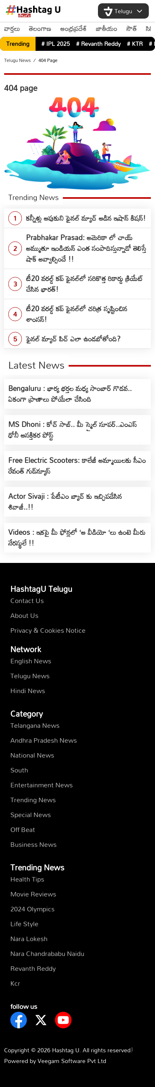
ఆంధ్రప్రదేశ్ (73, 28)
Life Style (24, 923)
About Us (24, 615)
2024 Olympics (32, 908)
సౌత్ (131, 28)
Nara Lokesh (29, 938)
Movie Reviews (33, 894)
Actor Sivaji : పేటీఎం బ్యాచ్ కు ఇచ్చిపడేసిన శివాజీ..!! (65, 501)
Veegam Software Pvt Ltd (72, 1061)
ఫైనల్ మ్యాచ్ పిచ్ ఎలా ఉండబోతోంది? (73, 339)
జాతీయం (106, 28)
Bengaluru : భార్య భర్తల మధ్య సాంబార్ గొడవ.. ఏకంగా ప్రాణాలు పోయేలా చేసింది (70, 393)
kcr (15, 983)
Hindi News (27, 690)
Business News (33, 844)
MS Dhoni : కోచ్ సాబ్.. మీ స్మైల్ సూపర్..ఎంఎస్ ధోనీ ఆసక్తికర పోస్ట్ (72, 429)
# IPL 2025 (55, 43)
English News (30, 661)
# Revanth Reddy (98, 43)
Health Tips (27, 879)
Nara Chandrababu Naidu (47, 953)
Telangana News (35, 725)
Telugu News (17, 60)
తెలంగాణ (40, 28)
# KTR (135, 43)
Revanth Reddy (33, 968)
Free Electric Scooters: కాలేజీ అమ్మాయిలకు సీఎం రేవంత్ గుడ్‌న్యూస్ (77, 465)
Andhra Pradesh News (43, 740)
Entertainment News (41, 784)
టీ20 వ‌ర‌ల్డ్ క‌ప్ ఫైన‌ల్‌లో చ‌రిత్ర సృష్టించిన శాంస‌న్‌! (76, 314)
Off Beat (22, 829)
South (19, 770)
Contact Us (27, 600)
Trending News (33, 799)
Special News (30, 814)
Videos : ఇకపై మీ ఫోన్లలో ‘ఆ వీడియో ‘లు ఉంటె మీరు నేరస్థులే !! (76, 537)
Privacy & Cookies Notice (48, 630)
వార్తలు (12, 28)
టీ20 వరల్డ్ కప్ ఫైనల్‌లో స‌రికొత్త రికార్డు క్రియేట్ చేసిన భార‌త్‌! (84, 284)
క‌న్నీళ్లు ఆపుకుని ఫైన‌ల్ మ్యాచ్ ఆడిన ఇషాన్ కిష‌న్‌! (86, 218)
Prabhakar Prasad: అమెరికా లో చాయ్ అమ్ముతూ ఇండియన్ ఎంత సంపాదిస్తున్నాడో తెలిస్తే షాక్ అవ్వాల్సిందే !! (86, 248)
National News (32, 755)
